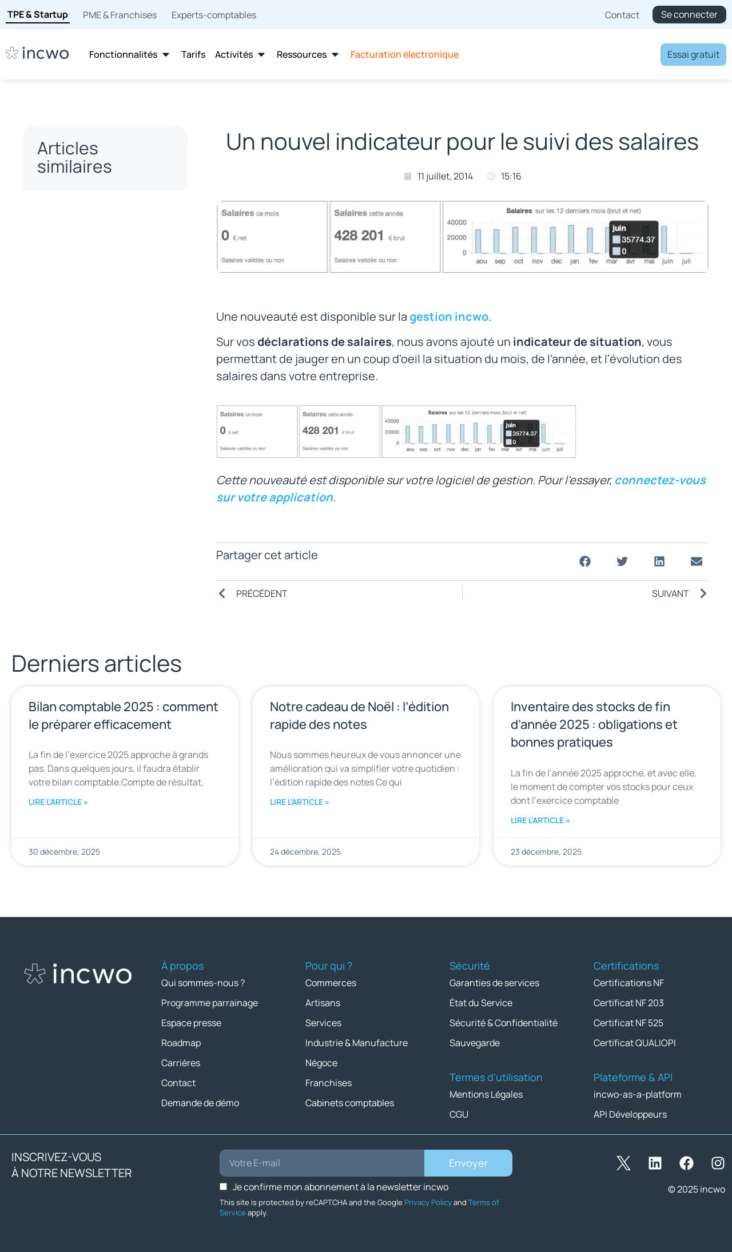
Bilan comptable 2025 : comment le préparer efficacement (123, 715)
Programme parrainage (209, 1002)
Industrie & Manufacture (356, 1042)
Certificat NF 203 (629, 1002)
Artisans (322, 1002)
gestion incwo (448, 316)
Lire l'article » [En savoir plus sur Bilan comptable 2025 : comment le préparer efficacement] (58, 801)
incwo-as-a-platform (638, 1094)
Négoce (321, 1062)
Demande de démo (200, 1103)
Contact (178, 1082)
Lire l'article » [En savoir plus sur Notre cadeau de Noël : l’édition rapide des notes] (299, 801)
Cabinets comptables (349, 1103)
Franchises (328, 1082)
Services (323, 1022)
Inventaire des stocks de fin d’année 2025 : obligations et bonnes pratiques (594, 724)
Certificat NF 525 (628, 1022)
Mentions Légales (486, 1094)
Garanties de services (494, 982)
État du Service (480, 1002)
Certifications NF (629, 982)
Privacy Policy (428, 1202)
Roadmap (181, 1042)
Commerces (330, 982)
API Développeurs (630, 1114)
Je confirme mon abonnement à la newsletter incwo (340, 1187)
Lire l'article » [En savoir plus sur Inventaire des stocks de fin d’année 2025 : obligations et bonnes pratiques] (540, 820)
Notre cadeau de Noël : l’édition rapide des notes (359, 715)
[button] (585, 562)
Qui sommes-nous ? (203, 982)
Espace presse (191, 1022)
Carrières (180, 1062)
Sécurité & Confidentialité (503, 1022)
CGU (458, 1114)
